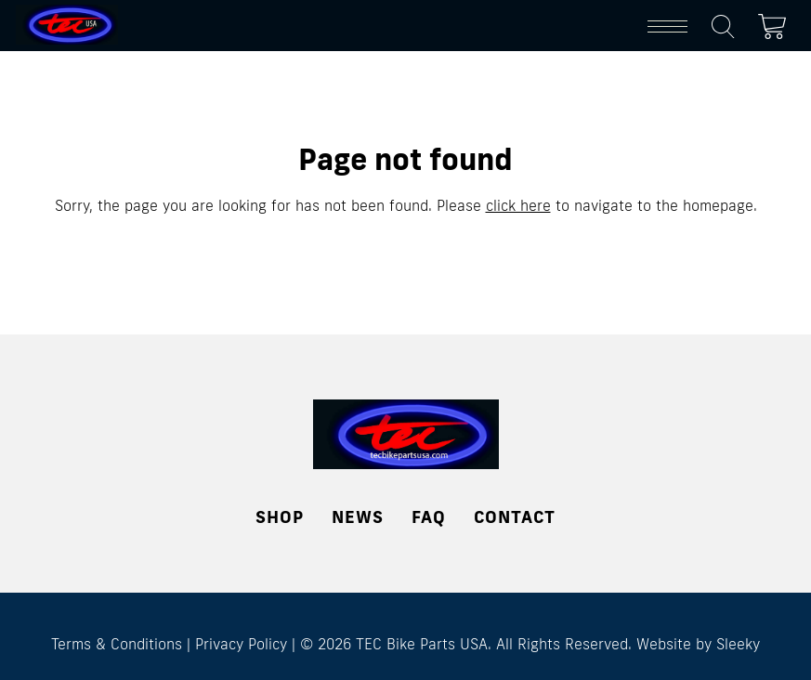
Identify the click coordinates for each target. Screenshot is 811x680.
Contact (515, 516)
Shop (279, 516)
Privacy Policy (241, 643)
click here (518, 205)
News (358, 516)
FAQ (429, 516)
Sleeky (738, 643)
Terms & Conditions (116, 643)
